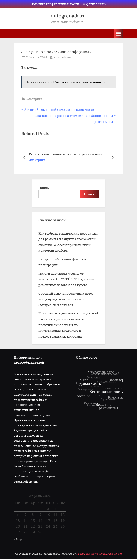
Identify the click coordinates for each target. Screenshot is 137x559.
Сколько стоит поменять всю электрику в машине (66, 154)
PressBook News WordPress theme (99, 554)
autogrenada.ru (68, 15)
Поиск (43, 187)
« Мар (18, 539)
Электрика (34, 99)
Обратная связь (94, 4)
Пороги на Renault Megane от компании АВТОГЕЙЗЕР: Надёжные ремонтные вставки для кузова (66, 279)
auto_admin (62, 57)
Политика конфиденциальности (55, 4)
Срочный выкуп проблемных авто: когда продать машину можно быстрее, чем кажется (65, 299)
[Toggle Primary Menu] (118, 33)
